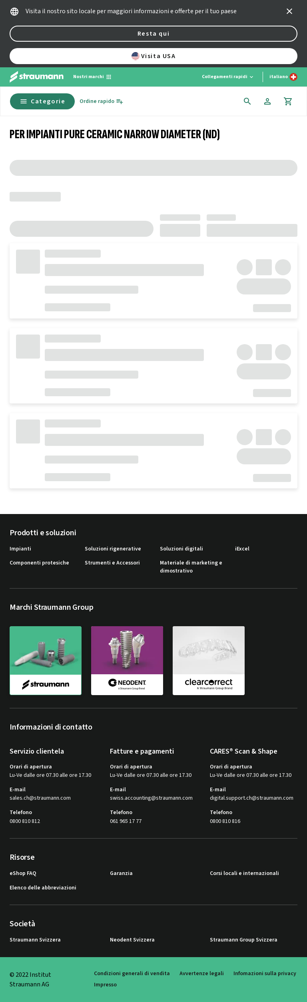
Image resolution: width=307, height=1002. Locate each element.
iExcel (242, 549)
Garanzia (121, 873)
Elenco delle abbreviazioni (43, 888)
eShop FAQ (23, 873)
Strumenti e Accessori (112, 563)
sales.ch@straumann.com (40, 798)
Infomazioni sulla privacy (264, 974)
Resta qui (153, 33)
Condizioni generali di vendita (132, 974)
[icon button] (289, 11)
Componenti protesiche (39, 563)
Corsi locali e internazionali (244, 873)
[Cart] (288, 101)
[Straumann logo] (37, 77)
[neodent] (127, 660)
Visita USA (154, 56)
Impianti (20, 549)
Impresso (105, 985)
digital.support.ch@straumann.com (251, 798)
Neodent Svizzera (132, 940)
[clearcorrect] (209, 660)
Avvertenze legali (201, 974)
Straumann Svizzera (35, 940)
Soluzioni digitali (181, 549)
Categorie (42, 101)
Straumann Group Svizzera (243, 940)
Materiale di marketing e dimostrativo (191, 567)
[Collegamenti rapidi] (228, 77)
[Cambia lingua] (283, 77)
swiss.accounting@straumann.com (151, 798)
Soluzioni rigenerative (113, 549)
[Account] (267, 101)
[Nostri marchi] (93, 77)
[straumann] (45, 661)
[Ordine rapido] (101, 101)
